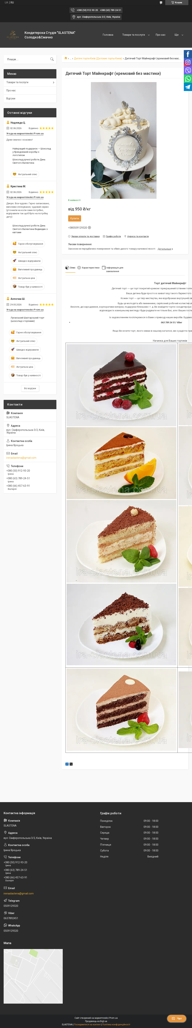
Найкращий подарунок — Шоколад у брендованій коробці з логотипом (32, 152)
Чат (177, 1018)
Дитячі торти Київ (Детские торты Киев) (98, 58)
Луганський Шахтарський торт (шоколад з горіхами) (27, 319)
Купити (74, 218)
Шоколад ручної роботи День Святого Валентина (29, 161)
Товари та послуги (133, 34)
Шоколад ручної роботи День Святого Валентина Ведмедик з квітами (30, 229)
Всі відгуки (30, 388)
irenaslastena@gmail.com (21, 457)
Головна (108, 34)
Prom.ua (113, 1018)
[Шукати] (52, 59)
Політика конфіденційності (116, 1024)
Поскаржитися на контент (87, 1024)
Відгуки (10, 98)
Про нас (160, 34)
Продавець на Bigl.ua (96, 1021)
